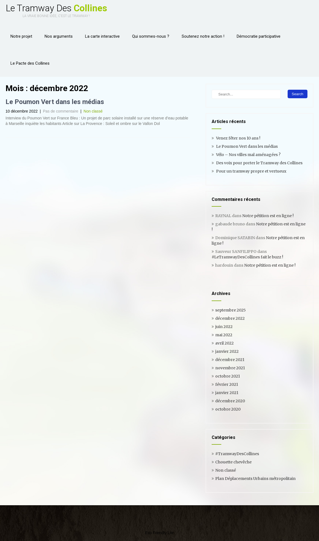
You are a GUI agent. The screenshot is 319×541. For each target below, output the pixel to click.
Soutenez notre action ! (203, 36)
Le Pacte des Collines (30, 63)
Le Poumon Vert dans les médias (55, 102)
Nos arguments (59, 36)
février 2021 (226, 384)
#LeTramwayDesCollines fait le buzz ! (247, 257)
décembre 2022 (230, 318)
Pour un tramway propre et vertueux (251, 171)
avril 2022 (224, 343)
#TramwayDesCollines (237, 453)
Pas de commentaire (60, 111)
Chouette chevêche (233, 462)
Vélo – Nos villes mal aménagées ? (248, 154)
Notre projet (21, 36)
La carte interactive (102, 36)
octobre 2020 (228, 409)
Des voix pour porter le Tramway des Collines (259, 162)
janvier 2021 (226, 392)
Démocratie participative (258, 36)
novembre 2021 (230, 367)
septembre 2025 (230, 310)
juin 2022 (224, 326)
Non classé (93, 111)
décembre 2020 (230, 400)
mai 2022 (223, 334)
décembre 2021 (229, 359)
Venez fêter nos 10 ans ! (238, 138)
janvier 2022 (227, 351)
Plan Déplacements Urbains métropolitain (255, 478)
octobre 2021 (227, 376)
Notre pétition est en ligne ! (268, 215)
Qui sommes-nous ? (150, 36)
